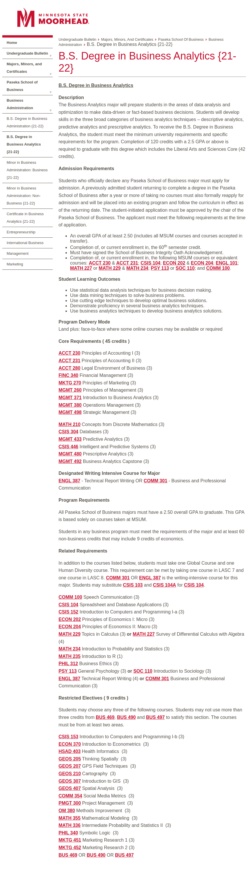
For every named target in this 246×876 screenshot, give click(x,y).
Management (18, 253)
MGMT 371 (70, 397)
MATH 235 (69, 656)
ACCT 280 (69, 368)
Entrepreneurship (21, 232)
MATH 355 (69, 818)
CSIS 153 (68, 736)
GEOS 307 (70, 781)
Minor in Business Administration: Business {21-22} (27, 170)
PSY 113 (160, 268)
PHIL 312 (68, 663)
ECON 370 (70, 744)
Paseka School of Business (22, 86)
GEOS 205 (70, 758)
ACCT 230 (100, 263)
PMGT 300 (70, 803)
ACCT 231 (127, 263)
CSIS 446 (68, 446)
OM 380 (67, 810)
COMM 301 (155, 480)
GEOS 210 (70, 773)
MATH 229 (110, 268)
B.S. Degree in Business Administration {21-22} (27, 122)
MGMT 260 (70, 390)
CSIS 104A (164, 585)
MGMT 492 (70, 461)
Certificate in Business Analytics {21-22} (25, 218)
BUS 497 (155, 717)
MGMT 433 (70, 439)
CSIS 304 (68, 431)
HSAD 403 (69, 751)
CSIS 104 (150, 263)
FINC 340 (68, 375)
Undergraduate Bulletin (27, 53)
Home (12, 42)
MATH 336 (69, 825)
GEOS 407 (70, 788)
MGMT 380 (70, 405)
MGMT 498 (70, 412)
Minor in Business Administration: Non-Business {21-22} (24, 195)
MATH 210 (69, 424)
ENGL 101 (226, 263)
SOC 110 (185, 268)
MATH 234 (137, 268)
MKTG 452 (70, 847)
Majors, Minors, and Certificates (24, 68)
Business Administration (20, 104)
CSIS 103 (132, 585)
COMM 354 (70, 795)
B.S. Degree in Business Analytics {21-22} (24, 144)
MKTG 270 (70, 382)
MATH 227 (81, 268)
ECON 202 (174, 263)
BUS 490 (126, 717)
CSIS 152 (68, 611)
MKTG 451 (70, 840)
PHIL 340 (68, 832)
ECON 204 (202, 263)
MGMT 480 (70, 453)
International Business (25, 243)
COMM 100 (218, 268)
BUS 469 (105, 717)
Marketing (15, 264)
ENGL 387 (69, 480)
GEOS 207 (70, 766)
